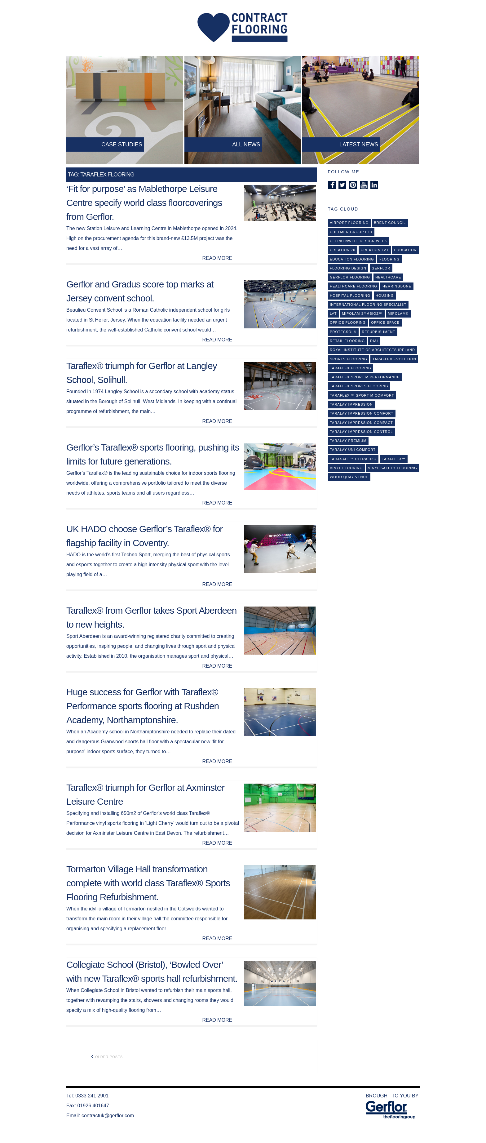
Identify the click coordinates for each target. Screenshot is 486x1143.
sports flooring (348, 359)
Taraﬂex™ (393, 459)
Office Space (385, 322)
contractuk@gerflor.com (108, 1115)
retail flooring (347, 341)
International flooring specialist (368, 304)
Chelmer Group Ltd (351, 232)
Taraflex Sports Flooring (359, 386)
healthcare (388, 277)
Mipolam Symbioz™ (362, 313)
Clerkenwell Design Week (358, 241)
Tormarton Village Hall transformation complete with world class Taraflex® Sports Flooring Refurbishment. (148, 883)
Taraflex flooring (350, 368)
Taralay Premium (348, 441)
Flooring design (348, 268)
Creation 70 (342, 250)
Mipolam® (398, 313)
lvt (333, 313)
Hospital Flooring (350, 295)
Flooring (389, 259)
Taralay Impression (351, 404)
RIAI (374, 341)
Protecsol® (343, 332)
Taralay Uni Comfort (353, 449)
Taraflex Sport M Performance (365, 377)
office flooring (348, 322)
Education (405, 250)
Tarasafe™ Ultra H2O (353, 459)
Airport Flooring (349, 223)
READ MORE (217, 258)
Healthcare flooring (353, 286)
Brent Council (390, 223)
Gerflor (381, 268)
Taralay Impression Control (361, 432)
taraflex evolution (394, 359)
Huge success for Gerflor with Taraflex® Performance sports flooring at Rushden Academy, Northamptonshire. (142, 706)
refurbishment (378, 332)
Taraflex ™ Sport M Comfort (362, 395)
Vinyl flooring (346, 468)
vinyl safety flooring (392, 468)
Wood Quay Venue (349, 477)
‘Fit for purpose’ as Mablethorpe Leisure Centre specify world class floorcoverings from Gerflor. (144, 203)
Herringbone (396, 286)
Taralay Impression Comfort (361, 413)
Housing (385, 295)
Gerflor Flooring (350, 277)
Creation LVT (375, 250)
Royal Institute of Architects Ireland (372, 350)
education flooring (352, 259)
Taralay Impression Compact (361, 423)
